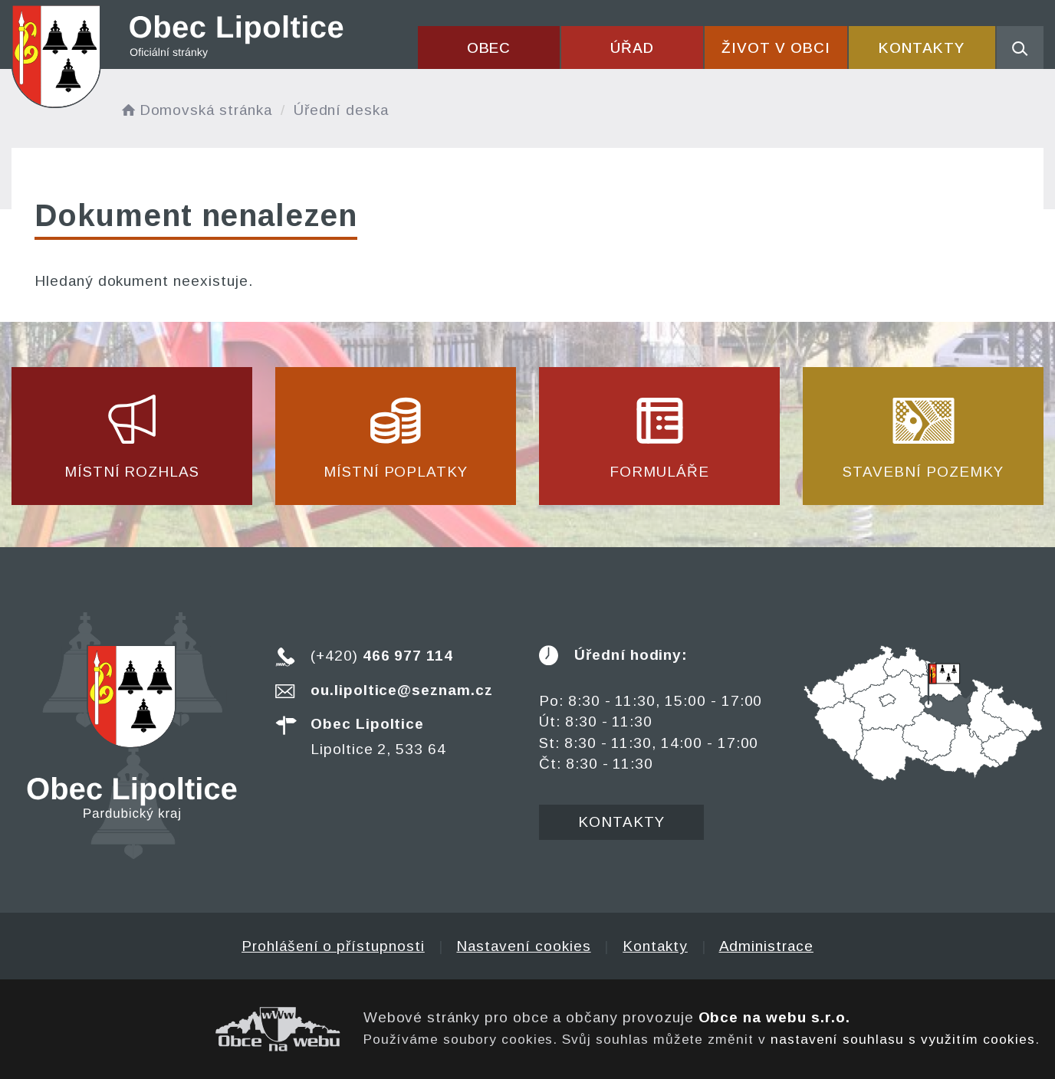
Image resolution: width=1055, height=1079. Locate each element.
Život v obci (775, 48)
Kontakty (922, 48)
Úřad (632, 48)
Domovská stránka (195, 110)
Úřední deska (341, 110)
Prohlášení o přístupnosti (333, 946)
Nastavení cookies (523, 946)
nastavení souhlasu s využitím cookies (903, 1039)
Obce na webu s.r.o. (774, 1017)
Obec (489, 48)
